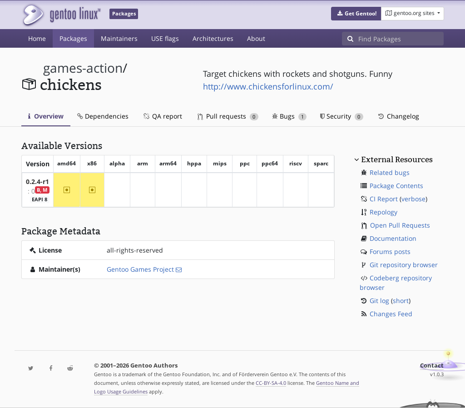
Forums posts (390, 251)
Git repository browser (404, 264)
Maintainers (119, 38)
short (401, 300)
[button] (356, 13)
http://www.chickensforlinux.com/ (268, 86)
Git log (379, 300)
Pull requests (228, 116)
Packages (73, 38)
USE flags (165, 38)
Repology (383, 212)
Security (341, 116)
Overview (46, 116)
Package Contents (396, 185)
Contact (432, 365)
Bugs (289, 116)
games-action (83, 68)
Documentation (393, 238)
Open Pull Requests (400, 225)
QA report (162, 116)
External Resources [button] (397, 159)
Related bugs (390, 172)
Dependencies (103, 116)
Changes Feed (391, 313)
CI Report (384, 198)
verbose (413, 198)
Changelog (398, 116)
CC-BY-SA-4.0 (271, 382)
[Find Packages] (401, 38)
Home (37, 38)
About (256, 38)
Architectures (213, 38)
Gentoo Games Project (140, 269)
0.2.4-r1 (37, 181)
